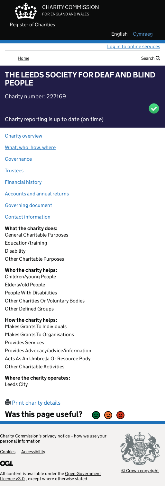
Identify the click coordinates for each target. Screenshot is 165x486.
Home (23, 58)
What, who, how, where (30, 147)
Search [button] (150, 58)
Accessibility (33, 452)
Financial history (23, 182)
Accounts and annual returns (37, 194)
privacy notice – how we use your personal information (53, 438)
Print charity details (32, 402)
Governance (18, 159)
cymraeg (143, 34)
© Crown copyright (140, 470)
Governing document (28, 205)
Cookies (7, 452)
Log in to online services (133, 46)
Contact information (27, 217)
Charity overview (23, 136)
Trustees (14, 170)
